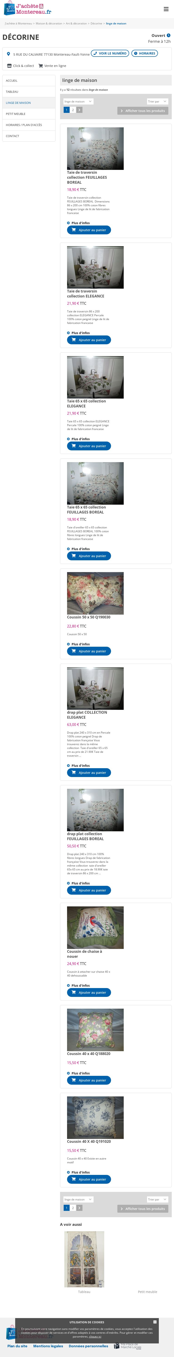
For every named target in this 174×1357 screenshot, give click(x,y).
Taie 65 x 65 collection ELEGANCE (86, 403)
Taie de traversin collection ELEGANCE (85, 293)
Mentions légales (48, 1345)
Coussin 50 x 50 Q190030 (88, 616)
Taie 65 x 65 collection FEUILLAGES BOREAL (86, 509)
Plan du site (17, 1345)
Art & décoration (76, 23)
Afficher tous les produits (145, 110)
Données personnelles (88, 1345)
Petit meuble (15, 114)
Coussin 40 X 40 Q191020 (89, 1140)
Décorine (96, 23)
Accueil (11, 80)
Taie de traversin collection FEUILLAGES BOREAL (87, 176)
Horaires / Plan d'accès (24, 125)
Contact (12, 136)
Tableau (12, 92)
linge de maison (18, 103)
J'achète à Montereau (18, 23)
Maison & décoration (49, 23)
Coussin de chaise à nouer (84, 953)
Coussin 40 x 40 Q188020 (88, 1052)
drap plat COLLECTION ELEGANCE (87, 714)
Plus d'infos (81, 222)
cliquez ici (95, 1336)
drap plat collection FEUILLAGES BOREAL (85, 836)
